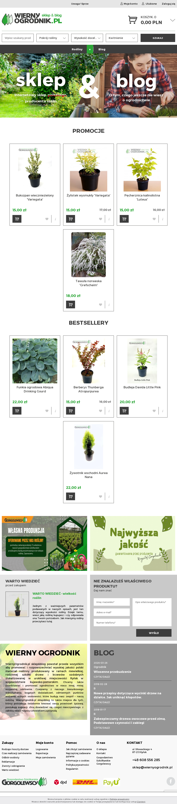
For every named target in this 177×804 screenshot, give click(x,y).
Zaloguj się (168, 3)
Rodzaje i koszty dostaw (15, 749)
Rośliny (77, 49)
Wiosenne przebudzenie (112, 671)
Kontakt (101, 753)
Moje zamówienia (46, 757)
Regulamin (72, 768)
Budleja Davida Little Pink (142, 387)
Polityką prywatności (119, 799)
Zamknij (141, 802)
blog (136, 86)
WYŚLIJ (154, 633)
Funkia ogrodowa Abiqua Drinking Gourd (35, 389)
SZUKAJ (158, 38)
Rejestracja (42, 753)
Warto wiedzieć (10, 770)
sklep (40, 86)
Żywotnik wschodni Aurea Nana (89, 475)
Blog (101, 49)
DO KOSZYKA (18, 220)
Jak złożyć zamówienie (79, 749)
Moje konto (129, 3)
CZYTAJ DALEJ (102, 676)
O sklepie (101, 749)
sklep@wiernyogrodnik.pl (152, 767)
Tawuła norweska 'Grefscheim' (89, 283)
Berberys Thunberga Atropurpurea (89, 389)
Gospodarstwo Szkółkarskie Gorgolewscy (104, 760)
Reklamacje (8, 761)
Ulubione (149, 3)
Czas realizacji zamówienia (16, 753)
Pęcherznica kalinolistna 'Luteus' (142, 197)
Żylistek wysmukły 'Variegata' (88, 195)
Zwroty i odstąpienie (13, 766)
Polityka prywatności (77, 764)
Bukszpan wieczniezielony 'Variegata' (35, 197)
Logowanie (42, 749)
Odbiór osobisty (10, 757)
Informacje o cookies (77, 760)
